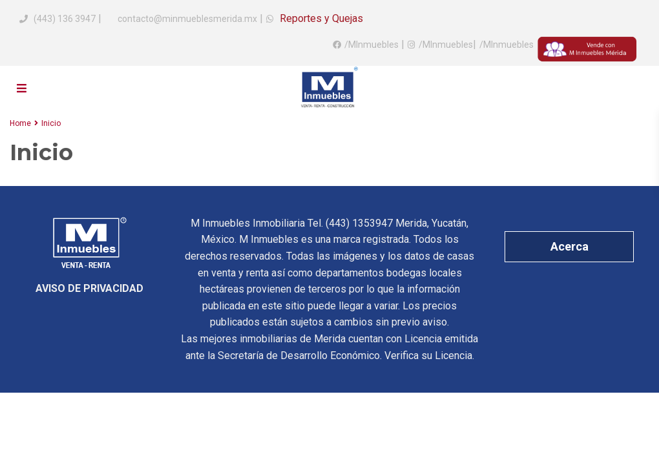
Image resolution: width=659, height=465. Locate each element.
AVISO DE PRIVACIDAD (89, 288)
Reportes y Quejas (320, 18)
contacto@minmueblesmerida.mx (186, 19)
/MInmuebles (371, 44)
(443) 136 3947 (65, 19)
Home (20, 123)
